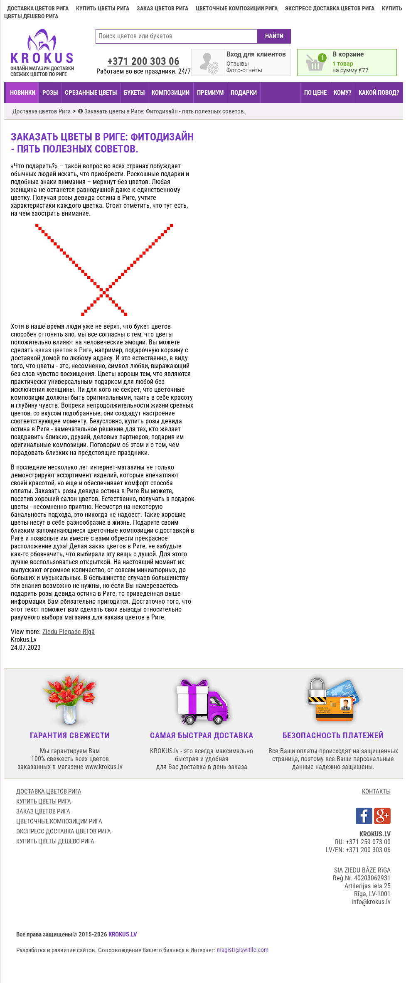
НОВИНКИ (22, 92)
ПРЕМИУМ (210, 92)
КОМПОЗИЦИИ (170, 92)
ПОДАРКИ (244, 92)
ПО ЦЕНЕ (315, 92)
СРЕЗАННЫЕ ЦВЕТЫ (91, 92)
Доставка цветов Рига (38, 8)
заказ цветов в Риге (63, 350)
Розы (50, 92)
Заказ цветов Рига (162, 8)
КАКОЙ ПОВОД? (379, 92)
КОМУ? (343, 92)
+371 (144, 61)
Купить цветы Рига (102, 8)
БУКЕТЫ (134, 92)
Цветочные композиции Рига (237, 8)
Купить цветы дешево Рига (55, 841)
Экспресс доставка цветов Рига (329, 8)
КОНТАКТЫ (376, 791)
